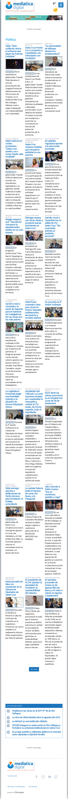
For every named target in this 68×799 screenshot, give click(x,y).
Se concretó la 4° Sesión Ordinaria (53, 303)
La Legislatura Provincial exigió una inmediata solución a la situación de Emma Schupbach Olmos (14, 399)
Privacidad (33, 786)
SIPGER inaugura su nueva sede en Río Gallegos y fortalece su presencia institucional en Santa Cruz (36, 726)
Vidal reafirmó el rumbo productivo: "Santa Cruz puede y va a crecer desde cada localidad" (14, 149)
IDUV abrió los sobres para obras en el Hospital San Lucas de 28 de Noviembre (54, 398)
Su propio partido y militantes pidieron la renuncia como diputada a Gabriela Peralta (36, 733)
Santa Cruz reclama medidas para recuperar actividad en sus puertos (33, 149)
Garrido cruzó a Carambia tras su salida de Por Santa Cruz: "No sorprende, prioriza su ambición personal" (53, 226)
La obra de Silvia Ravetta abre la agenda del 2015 (36, 717)
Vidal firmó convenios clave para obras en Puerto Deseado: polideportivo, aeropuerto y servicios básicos (33, 310)
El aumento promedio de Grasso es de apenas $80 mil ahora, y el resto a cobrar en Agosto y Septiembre (53, 588)
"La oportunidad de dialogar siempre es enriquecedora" (53, 50)
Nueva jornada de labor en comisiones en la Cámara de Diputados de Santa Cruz (14, 588)
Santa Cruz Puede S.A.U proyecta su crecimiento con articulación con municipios (34, 52)
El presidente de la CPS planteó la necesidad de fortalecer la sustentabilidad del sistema (33, 586)
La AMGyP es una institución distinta (29, 721)
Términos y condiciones (16, 786)
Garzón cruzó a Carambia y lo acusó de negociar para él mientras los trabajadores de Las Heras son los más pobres (14, 311)
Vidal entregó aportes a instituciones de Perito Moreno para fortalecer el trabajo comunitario (14, 496)
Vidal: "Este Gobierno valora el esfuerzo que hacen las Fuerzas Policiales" (14, 51)
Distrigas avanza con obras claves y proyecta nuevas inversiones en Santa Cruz (34, 222)
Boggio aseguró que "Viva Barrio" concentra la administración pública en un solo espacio (14, 226)
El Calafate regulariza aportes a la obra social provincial (54, 145)
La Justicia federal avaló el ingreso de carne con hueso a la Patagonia (34, 493)
